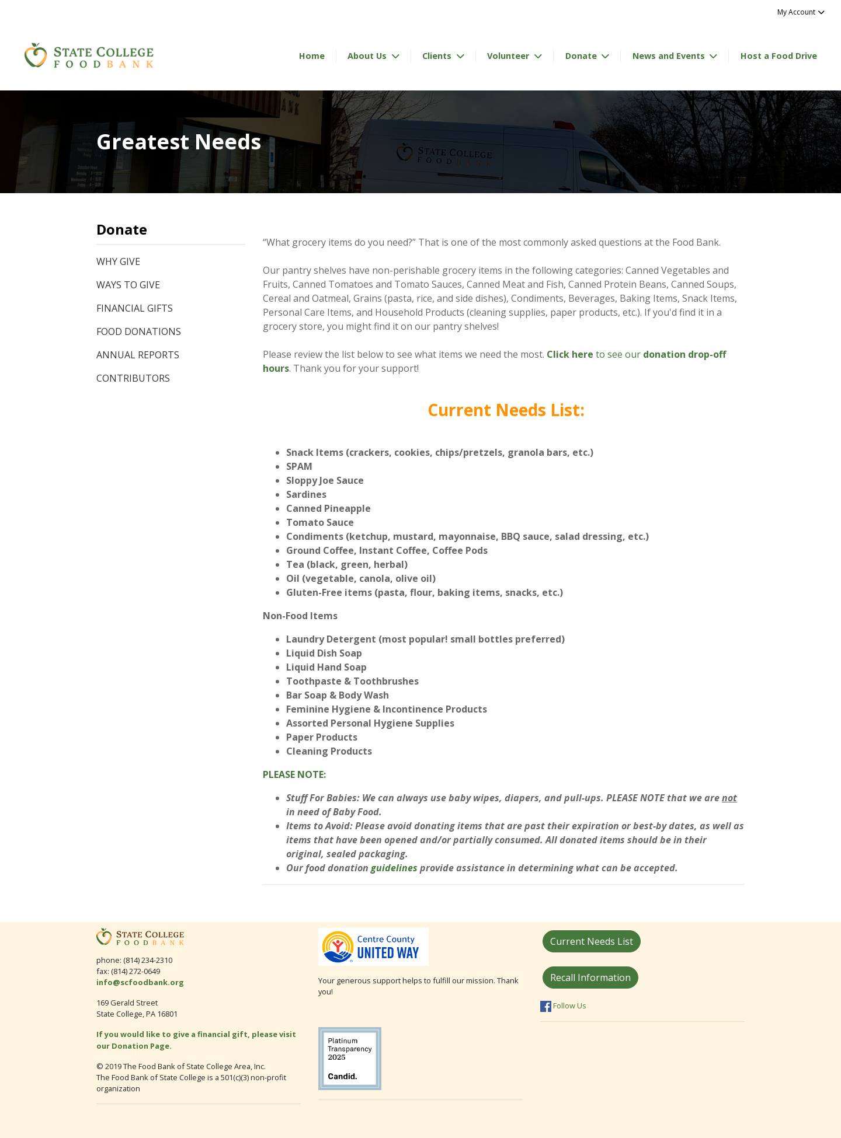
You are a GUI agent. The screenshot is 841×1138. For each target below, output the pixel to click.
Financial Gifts (134, 308)
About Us (368, 55)
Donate (582, 55)
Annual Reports (137, 354)
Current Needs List (591, 941)
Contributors (133, 378)
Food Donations (138, 331)
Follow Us (563, 1005)
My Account (801, 12)
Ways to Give (128, 284)
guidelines (394, 867)
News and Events (670, 55)
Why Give (118, 261)
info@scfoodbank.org (140, 982)
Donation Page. (142, 1046)
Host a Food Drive (779, 55)
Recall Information (590, 977)
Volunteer (509, 55)
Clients (438, 55)
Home (312, 55)
